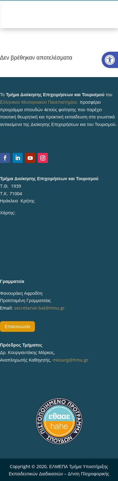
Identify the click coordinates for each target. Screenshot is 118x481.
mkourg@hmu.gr (70, 360)
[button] (110, 60)
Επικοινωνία (17, 326)
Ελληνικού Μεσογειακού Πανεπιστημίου (38, 102)
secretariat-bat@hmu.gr (39, 308)
